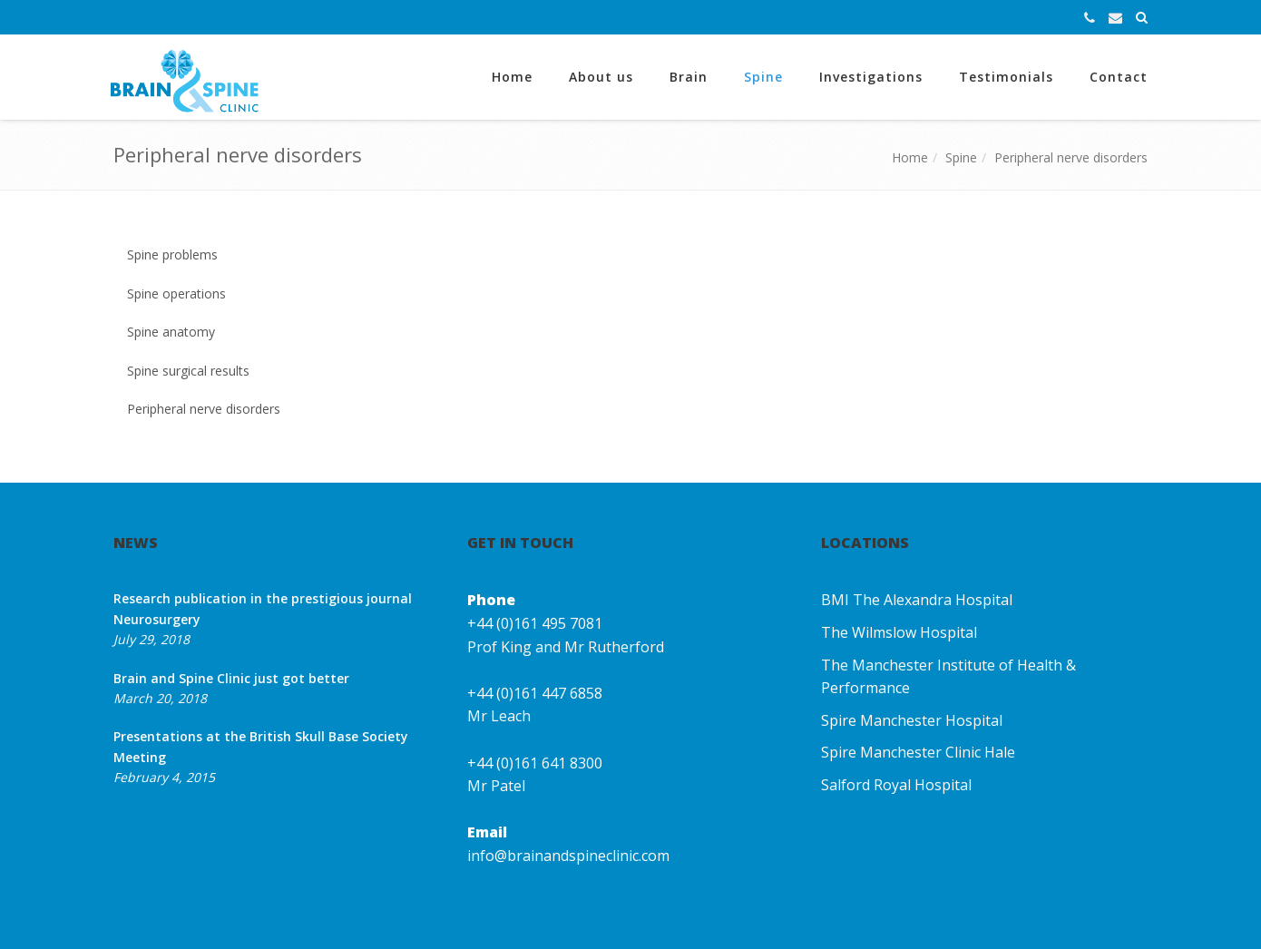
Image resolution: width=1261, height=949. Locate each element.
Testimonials (1006, 76)
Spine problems (172, 254)
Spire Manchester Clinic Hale (918, 752)
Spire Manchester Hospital (911, 720)
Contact (1119, 76)
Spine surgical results (188, 370)
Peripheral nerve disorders (1071, 157)
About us (601, 76)
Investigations (871, 76)
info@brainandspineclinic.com (568, 856)
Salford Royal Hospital (896, 785)
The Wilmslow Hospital (899, 632)
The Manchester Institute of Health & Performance (948, 677)
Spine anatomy (171, 331)
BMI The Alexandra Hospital (916, 600)
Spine (763, 76)
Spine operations (176, 293)
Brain (689, 76)
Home (512, 76)
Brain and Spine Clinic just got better (231, 678)
